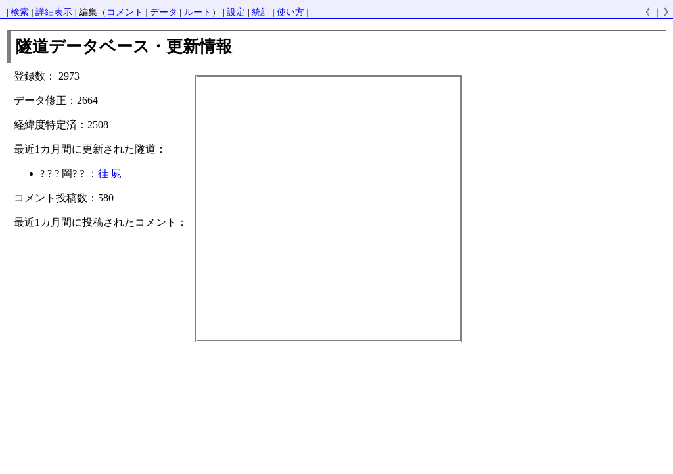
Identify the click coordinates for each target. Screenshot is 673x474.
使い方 (290, 12)
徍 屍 (110, 173)
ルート (198, 12)
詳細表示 (53, 12)
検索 (20, 12)
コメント (124, 12)
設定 (236, 12)
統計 (261, 12)
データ (163, 12)
